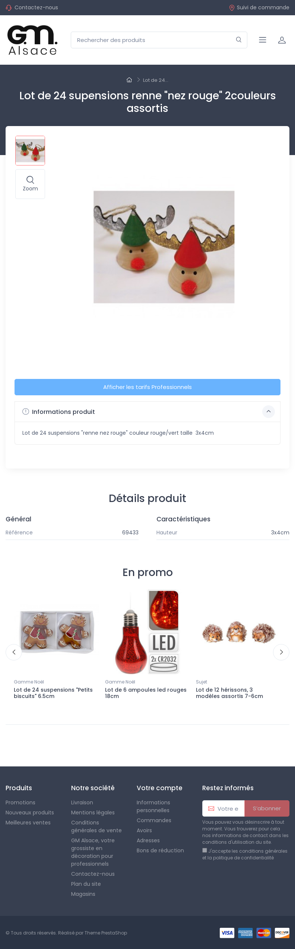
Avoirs (144, 830)
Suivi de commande (259, 7)
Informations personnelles (153, 806)
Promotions (20, 802)
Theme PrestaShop (106, 933)
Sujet (201, 682)
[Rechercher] (239, 40)
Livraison (82, 802)
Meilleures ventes (28, 822)
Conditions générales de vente (96, 826)
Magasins (83, 894)
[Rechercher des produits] (159, 40)
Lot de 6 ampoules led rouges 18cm (146, 693)
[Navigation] (262, 39)
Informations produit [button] (148, 411)
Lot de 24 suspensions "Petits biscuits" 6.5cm (53, 693)
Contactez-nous (36, 7)
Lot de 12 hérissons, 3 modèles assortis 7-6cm (229, 693)
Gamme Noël (29, 682)
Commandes (154, 820)
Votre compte (160, 788)
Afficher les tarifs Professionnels (147, 387)
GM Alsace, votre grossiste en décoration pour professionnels (93, 852)
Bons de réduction (160, 850)
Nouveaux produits (30, 812)
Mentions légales (93, 812)
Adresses (148, 840)
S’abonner (267, 808)
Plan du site (86, 884)
